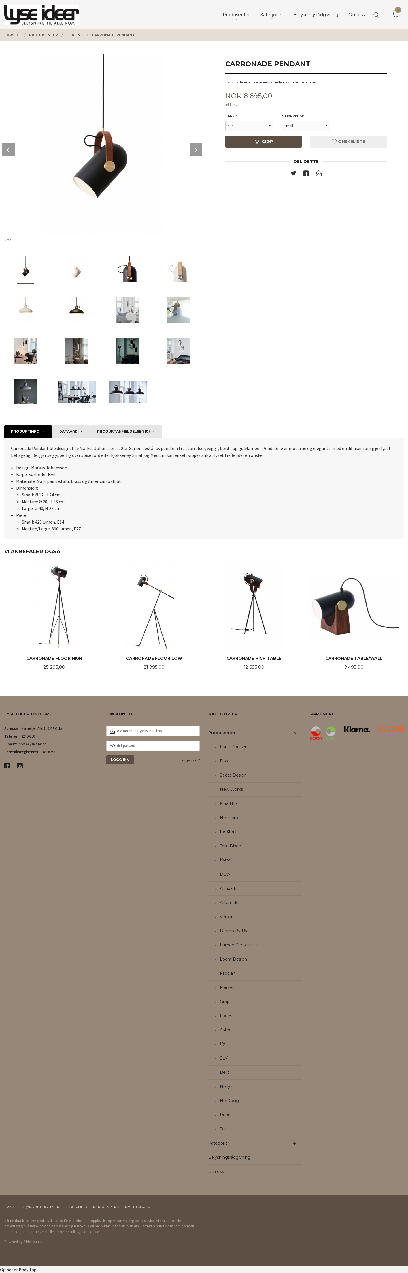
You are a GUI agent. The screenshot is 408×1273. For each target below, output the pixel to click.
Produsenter (222, 732)
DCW (225, 874)
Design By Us (233, 930)
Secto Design (233, 775)
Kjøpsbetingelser (41, 1207)
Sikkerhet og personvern (92, 1207)
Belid (225, 1072)
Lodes (226, 1015)
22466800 (28, 736)
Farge (231, 116)
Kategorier (218, 1143)
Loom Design (233, 959)
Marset (227, 987)
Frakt (10, 1207)
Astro (225, 1029)
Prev (8, 149)
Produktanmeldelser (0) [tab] (123, 431)
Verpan (227, 916)
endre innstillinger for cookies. (78, 1231)
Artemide (229, 902)
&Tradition (229, 803)
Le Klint (228, 831)
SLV (224, 1058)
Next (196, 149)
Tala (224, 1128)
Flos (224, 761)
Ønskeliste (348, 141)
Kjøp (263, 141)
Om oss (216, 1171)
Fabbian (227, 973)
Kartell (226, 860)
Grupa (226, 1001)
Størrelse (293, 116)
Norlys (226, 1086)
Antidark (228, 888)
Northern (229, 817)
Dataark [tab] (68, 431)
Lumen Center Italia (240, 945)
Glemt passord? (188, 760)
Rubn (225, 1114)
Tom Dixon (230, 845)
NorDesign (230, 1100)
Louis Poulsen (234, 746)
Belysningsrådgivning (229, 1157)
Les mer (42, 1231)
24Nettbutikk (32, 1241)
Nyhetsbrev (137, 1207)
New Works (231, 789)
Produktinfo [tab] (25, 431)
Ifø (222, 1044)
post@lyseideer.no (33, 744)
